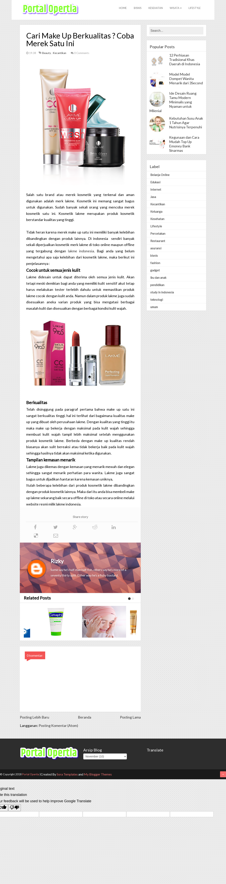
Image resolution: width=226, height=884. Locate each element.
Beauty (47, 53)
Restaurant (157, 241)
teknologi (156, 300)
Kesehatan (153, 9)
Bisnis (134, 9)
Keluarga (156, 211)
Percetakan (157, 233)
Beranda (84, 717)
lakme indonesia (81, 251)
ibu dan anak (158, 278)
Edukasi (155, 182)
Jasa (153, 197)
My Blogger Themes (98, 774)
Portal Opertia (30, 774)
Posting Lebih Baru (34, 717)
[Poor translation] (14, 807)
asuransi (155, 248)
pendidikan (157, 285)
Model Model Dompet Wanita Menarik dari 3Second (186, 78)
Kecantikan (60, 53)
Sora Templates (67, 774)
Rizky (57, 561)
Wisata (174, 9)
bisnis (154, 256)
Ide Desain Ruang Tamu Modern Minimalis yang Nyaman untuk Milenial (172, 102)
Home (119, 9)
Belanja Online (160, 175)
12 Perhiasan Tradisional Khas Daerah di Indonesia (184, 59)
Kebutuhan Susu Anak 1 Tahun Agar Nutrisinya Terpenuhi (186, 122)
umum (154, 307)
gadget (155, 270)
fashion (155, 263)
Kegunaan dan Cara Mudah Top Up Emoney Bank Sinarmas (184, 144)
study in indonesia (162, 292)
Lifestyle (194, 9)
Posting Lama (130, 717)
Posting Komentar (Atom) (58, 726)
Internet (155, 189)
